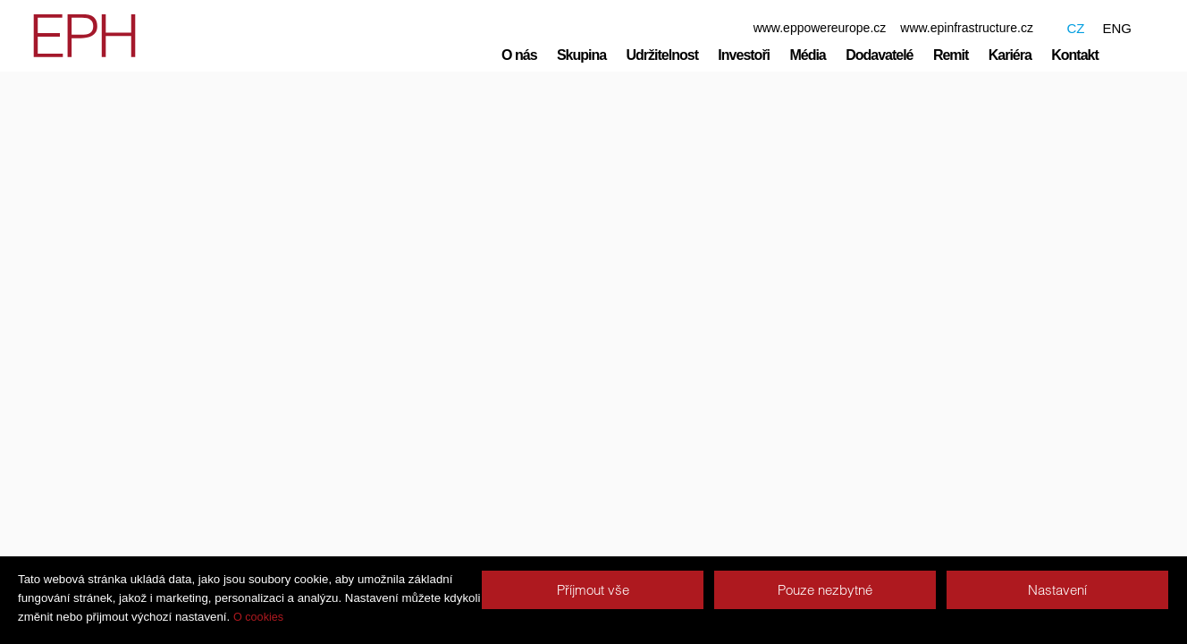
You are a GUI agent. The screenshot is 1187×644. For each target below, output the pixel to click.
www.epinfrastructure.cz (966, 28)
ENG (1117, 28)
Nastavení (1057, 589)
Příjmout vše (593, 589)
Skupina (581, 55)
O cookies (258, 617)
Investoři (744, 55)
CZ (1075, 28)
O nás (518, 55)
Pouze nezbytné (825, 589)
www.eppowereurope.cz (820, 28)
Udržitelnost (662, 55)
